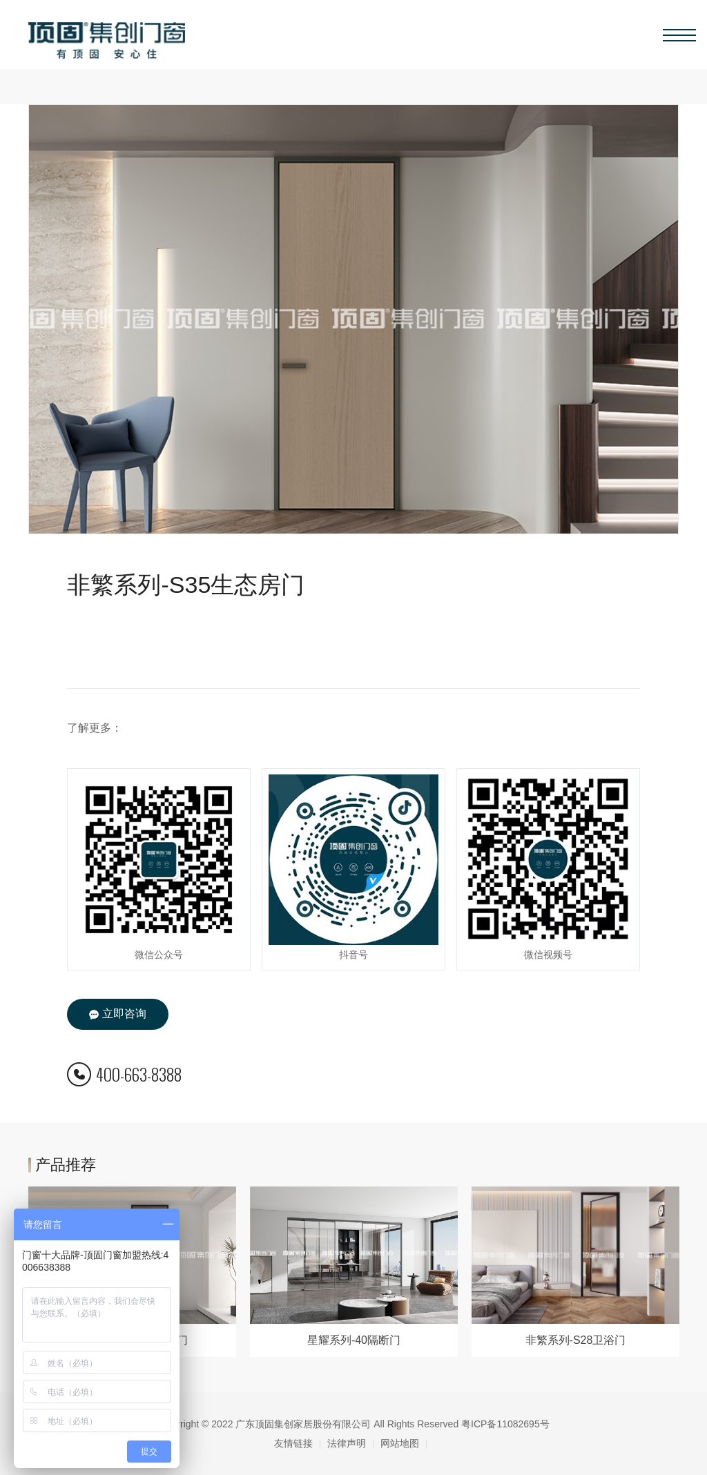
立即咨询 (117, 1014)
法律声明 (346, 1443)
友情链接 (293, 1443)
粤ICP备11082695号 (505, 1423)
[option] (354, 1271)
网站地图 (399, 1443)
